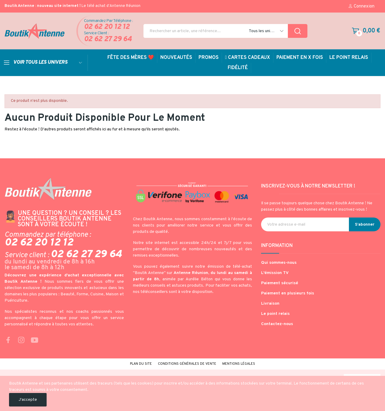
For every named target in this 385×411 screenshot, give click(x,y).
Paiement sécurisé (279, 283)
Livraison (270, 303)
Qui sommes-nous (279, 262)
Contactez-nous (277, 324)
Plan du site (141, 364)
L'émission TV (275, 273)
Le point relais (275, 313)
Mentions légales (238, 364)
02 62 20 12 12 (107, 27)
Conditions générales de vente (187, 364)
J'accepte (28, 399)
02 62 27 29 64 (108, 39)
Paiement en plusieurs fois (287, 293)
